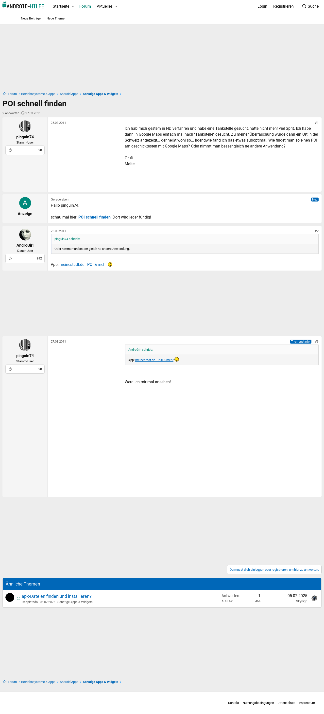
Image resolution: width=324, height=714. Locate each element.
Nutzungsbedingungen (236, 703)
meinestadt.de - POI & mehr (101, 264)
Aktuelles (122, 6)
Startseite (79, 6)
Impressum (285, 703)
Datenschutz (264, 703)
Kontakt (211, 703)
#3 (299, 341)
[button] (90, 6)
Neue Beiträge (31, 18)
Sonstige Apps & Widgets (93, 602)
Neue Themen (56, 18)
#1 (299, 123)
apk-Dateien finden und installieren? (75, 596)
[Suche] (292, 6)
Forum (103, 6)
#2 (299, 231)
